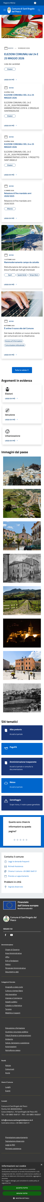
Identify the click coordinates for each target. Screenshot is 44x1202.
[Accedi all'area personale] (35, 3)
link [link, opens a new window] (9, 1183)
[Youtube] (11, 935)
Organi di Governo (12, 949)
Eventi (7, 1090)
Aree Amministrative (13, 953)
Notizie (9, 88)
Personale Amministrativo (15, 968)
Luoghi (8, 1087)
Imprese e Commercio (13, 998)
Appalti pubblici (11, 1001)
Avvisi (10, 48)
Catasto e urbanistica (13, 1005)
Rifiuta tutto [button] (22, 1193)
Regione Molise (9, 2)
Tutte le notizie (22, 370)
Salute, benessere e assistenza (17, 1042)
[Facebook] (5, 935)
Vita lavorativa (11, 994)
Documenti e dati (12, 971)
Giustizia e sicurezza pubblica (16, 1031)
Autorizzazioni (10, 1046)
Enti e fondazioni (11, 960)
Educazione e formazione (15, 1028)
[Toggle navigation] (4, 10)
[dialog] (22, 1182)
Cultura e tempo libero (14, 990)
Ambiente (9, 1039)
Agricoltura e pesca (12, 1050)
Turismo (8, 1009)
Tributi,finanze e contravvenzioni (18, 1035)
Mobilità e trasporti (12, 1012)
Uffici (7, 957)
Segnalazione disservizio (14, 1141)
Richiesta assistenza (13, 1148)
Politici (8, 964)
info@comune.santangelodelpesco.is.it (17, 1120)
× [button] (41, 1165)
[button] (22, 1198)
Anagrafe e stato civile (14, 987)
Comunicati (9, 1069)
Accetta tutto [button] (22, 1188)
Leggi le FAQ (10, 1144)
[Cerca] (39, 10)
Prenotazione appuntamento (16, 1137)
